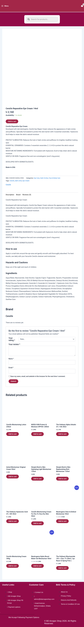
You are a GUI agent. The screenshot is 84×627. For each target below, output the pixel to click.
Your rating (12, 339)
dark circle (18, 181)
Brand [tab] (18, 195)
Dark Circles (44, 178)
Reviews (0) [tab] (26, 195)
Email (11, 367)
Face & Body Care (54, 178)
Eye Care (37, 178)
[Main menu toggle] (5, 6)
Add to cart (12, 121)
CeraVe (12, 181)
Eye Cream (25, 181)
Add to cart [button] (13, 434)
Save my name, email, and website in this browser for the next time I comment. (37, 376)
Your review (14, 344)
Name (11, 359)
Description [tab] (10, 195)
